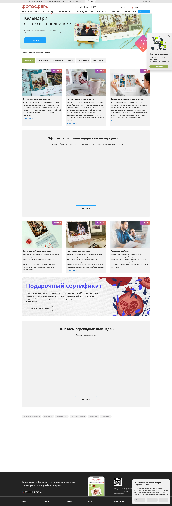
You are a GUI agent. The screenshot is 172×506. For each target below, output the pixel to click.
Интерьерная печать (66, 14)
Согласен (164, 500)
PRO (91, 1)
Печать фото (27, 14)
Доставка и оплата (35, 1)
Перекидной (43, 65)
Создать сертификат (39, 312)
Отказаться (152, 500)
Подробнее (139, 500)
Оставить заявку (159, 66)
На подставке (83, 65)
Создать (86, 212)
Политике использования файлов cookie (156, 494)
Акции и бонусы (75, 1)
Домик (70, 65)
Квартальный (98, 65)
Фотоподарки (82, 14)
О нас (24, 1)
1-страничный (58, 65)
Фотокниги (39, 14)
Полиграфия (115, 14)
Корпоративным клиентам (55, 1)
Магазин (143, 14)
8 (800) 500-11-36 (85, 7)
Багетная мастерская (99, 14)
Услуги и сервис (130, 14)
